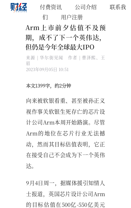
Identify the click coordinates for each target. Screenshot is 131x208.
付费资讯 (51, 7)
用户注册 (72, 17)
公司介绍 (86, 7)
